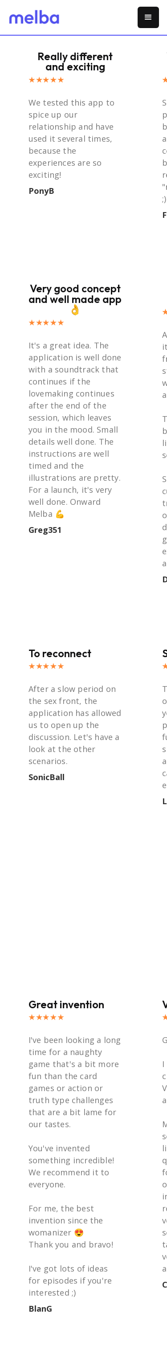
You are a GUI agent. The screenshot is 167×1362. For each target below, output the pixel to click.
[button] (148, 17)
